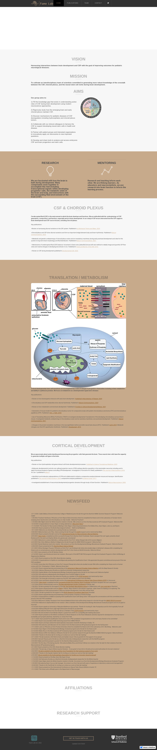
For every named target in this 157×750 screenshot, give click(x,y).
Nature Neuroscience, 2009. (117, 482)
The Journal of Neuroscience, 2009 (50, 478)
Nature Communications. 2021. (86, 240)
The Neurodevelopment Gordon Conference (72, 584)
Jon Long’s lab (105, 586)
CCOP (78, 532)
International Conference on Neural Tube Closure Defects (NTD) (87, 580)
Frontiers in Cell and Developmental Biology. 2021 (90, 407)
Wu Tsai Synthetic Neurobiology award (75, 586)
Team (87, 3)
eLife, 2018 (113, 425)
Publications (72, 3)
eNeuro (47, 472)
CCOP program (83, 576)
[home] (42, 3)
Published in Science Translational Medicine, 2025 (101, 464)
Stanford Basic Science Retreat (63, 546)
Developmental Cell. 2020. (70, 251)
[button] (78, 46)
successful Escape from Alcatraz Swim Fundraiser (74, 582)
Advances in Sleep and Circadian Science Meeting (82, 568)
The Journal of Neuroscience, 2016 (113, 470)
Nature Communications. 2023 (88, 403)
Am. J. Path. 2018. (56, 413)
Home (58, 3)
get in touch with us (78, 738)
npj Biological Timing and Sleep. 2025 (88, 228)
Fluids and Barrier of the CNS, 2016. (87, 247)
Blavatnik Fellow (78, 524)
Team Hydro (42, 536)
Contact (98, 3)
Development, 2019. (75, 427)
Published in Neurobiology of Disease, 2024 (88, 399)
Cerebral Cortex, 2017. (90, 478)
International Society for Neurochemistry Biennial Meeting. (80, 534)
